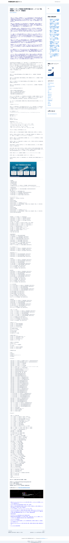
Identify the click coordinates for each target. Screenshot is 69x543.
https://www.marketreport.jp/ (52, 113)
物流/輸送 (49, 97)
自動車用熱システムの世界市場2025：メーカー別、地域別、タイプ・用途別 (54, 24)
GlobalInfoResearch (51, 83)
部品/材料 (49, 105)
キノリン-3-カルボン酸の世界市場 (15, 525)
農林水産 (49, 103)
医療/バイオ (50, 92)
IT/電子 (49, 84)
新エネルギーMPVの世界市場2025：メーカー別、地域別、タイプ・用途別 (54, 35)
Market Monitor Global (51, 86)
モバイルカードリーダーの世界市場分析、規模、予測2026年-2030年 (20, 515)
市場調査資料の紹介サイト (15, 1)
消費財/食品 (50, 95)
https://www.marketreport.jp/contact (24, 487)
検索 (48, 8)
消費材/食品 (50, 94)
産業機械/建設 (50, 100)
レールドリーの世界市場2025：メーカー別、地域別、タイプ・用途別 (54, 38)
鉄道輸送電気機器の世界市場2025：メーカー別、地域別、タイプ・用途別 (54, 27)
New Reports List (57, 1)
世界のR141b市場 (13, 513)
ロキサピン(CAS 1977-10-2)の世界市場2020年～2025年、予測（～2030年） (21, 504)
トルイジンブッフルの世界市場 (15, 519)
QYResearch (50, 87)
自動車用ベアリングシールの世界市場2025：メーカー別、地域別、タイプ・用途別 (54, 42)
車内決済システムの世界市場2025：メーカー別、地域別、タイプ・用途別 (54, 20)
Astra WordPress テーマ (43, 538)
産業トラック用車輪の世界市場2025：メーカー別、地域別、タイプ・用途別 (54, 31)
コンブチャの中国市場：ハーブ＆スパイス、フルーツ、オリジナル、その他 (21, 508)
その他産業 (49, 89)
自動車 (49, 102)
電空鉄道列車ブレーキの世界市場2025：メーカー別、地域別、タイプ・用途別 (54, 46)
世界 (48, 91)
